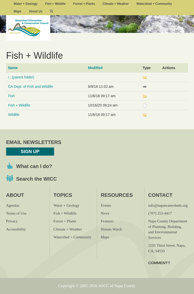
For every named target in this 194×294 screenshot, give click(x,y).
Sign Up (30, 151)
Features (107, 221)
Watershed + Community (154, 4)
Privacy (12, 221)
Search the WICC (36, 179)
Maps (17, 11)
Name (13, 68)
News (105, 213)
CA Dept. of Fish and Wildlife (30, 87)
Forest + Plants (84, 4)
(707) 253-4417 (160, 213)
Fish (11, 96)
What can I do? (34, 166)
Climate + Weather (116, 4)
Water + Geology (26, 4)
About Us (35, 11)
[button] (51, 11)
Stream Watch (111, 229)
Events (106, 205)
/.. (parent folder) (21, 77)
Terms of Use (16, 213)
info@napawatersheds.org (168, 205)
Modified (95, 68)
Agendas (12, 205)
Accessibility (16, 229)
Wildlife (13, 115)
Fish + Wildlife (55, 4)
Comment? (159, 263)
